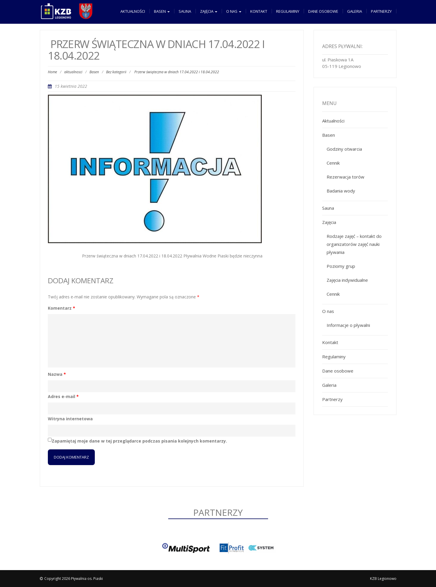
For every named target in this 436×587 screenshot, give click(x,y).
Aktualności (132, 11)
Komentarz (61, 308)
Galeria (354, 11)
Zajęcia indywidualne (347, 280)
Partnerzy (381, 11)
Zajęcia (208, 11)
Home (52, 71)
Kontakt (258, 11)
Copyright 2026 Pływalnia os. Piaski (73, 578)
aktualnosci (73, 71)
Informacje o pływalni (348, 325)
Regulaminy (287, 11)
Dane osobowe (323, 11)
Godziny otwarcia (344, 149)
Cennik (333, 163)
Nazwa (57, 374)
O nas (233, 11)
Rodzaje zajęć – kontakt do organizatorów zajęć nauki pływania (354, 244)
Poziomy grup (341, 266)
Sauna (185, 11)
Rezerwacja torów (345, 177)
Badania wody (341, 191)
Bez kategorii (116, 71)
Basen (162, 11)
